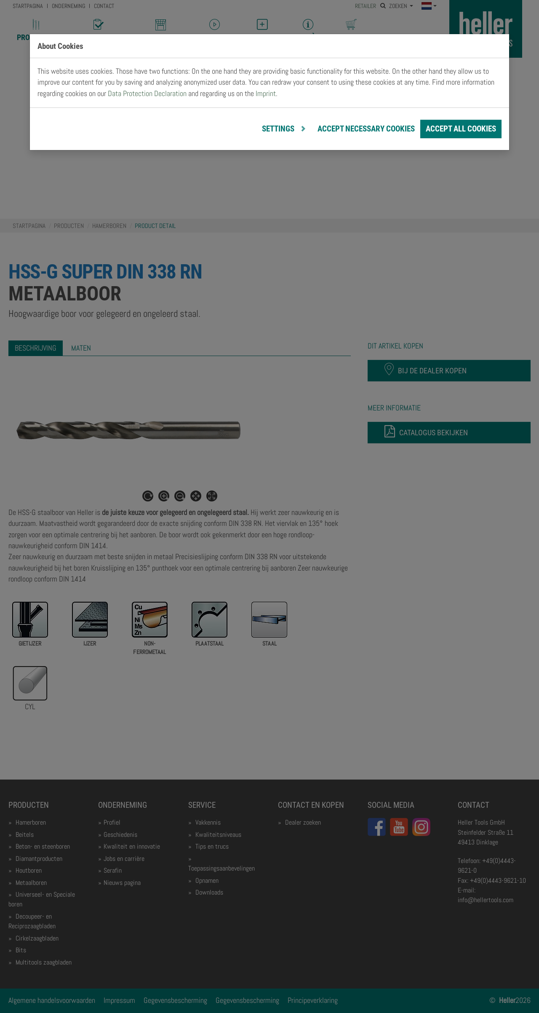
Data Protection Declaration (147, 93)
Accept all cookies (461, 129)
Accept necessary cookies (366, 129)
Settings (279, 129)
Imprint (266, 93)
